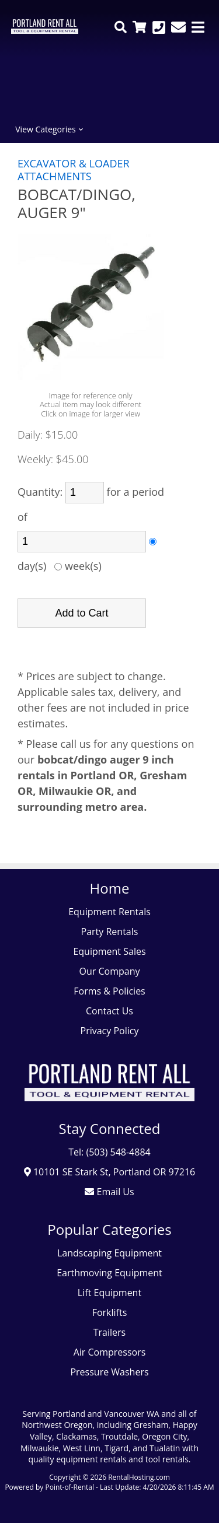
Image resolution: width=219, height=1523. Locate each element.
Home (110, 888)
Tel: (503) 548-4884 (109, 1152)
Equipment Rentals (109, 911)
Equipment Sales (109, 951)
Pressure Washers (109, 1372)
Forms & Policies (109, 991)
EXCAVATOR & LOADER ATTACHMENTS (74, 169)
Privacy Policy (110, 1030)
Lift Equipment (109, 1292)
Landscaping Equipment (109, 1253)
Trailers (109, 1332)
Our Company (109, 971)
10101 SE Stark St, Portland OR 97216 (110, 1171)
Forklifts (109, 1312)
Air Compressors (110, 1352)
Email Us (109, 1191)
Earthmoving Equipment (109, 1272)
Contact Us (109, 1010)
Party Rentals (109, 931)
